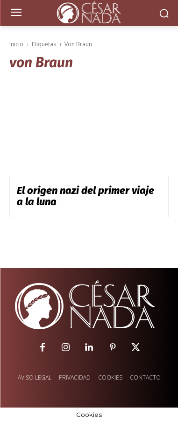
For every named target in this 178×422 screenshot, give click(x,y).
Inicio (16, 44)
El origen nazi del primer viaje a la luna (85, 196)
